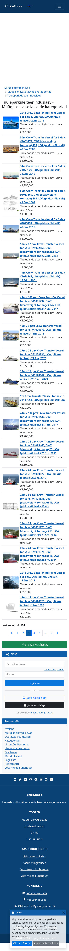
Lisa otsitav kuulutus (17, 748)
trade (13, 5)
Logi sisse (34, 683)
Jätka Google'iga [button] (34, 698)
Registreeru (12, 764)
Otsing (34, 832)
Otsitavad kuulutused (18, 736)
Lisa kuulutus (35, 644)
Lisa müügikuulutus (17, 744)
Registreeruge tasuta (42, 712)
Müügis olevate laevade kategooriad (29, 91)
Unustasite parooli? (54, 669)
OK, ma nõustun (21, 943)
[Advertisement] (34, 49)
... (46, 633)
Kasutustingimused (34, 863)
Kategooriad (12, 740)
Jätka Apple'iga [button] (34, 705)
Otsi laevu (11, 752)
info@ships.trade (37, 893)
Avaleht (9, 729)
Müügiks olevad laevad (18, 733)
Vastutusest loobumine (35, 869)
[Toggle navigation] (59, 6)
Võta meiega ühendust (18, 767)
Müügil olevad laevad (17, 88)
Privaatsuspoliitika (34, 856)
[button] (30, 6)
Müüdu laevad (13, 756)
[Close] (63, 912)
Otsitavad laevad (34, 826)
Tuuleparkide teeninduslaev (24, 95)
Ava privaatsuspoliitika (46, 943)
